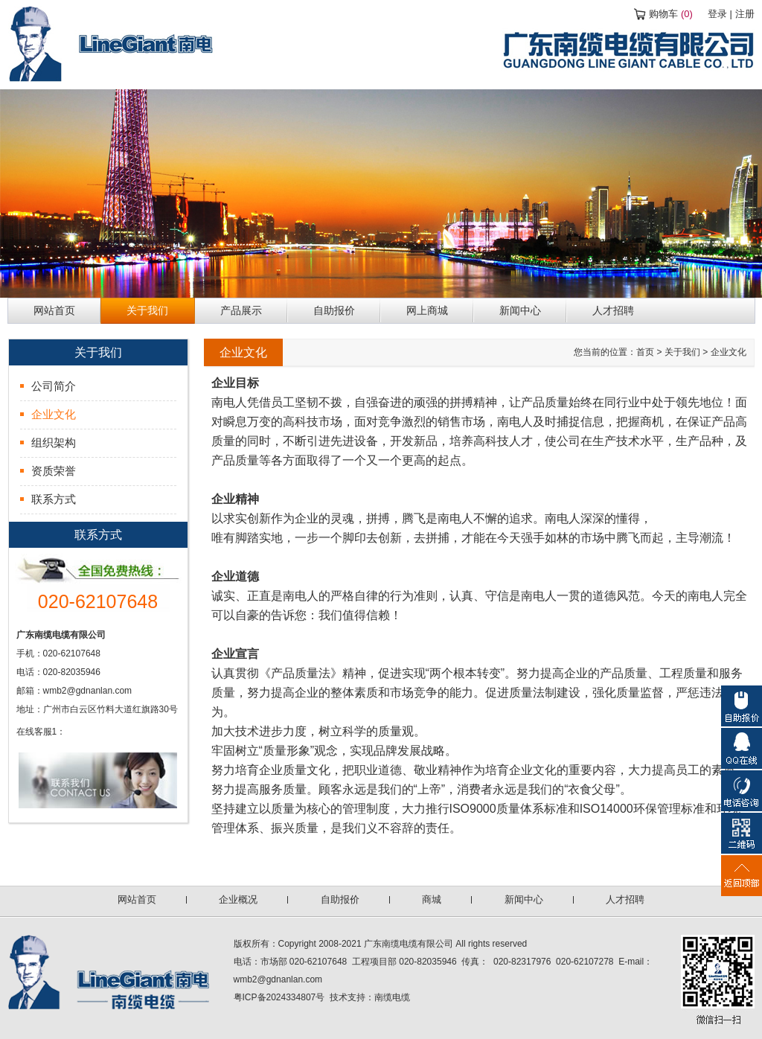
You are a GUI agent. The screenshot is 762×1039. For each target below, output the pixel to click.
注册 (745, 13)
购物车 (671, 13)
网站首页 (137, 899)
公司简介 (53, 386)
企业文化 (53, 414)
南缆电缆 (392, 997)
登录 (717, 13)
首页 (645, 352)
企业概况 (238, 899)
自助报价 (340, 899)
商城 (431, 899)
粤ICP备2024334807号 (279, 997)
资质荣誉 (53, 470)
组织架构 (53, 442)
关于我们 (682, 352)
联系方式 (53, 499)
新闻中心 (524, 899)
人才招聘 (625, 899)
